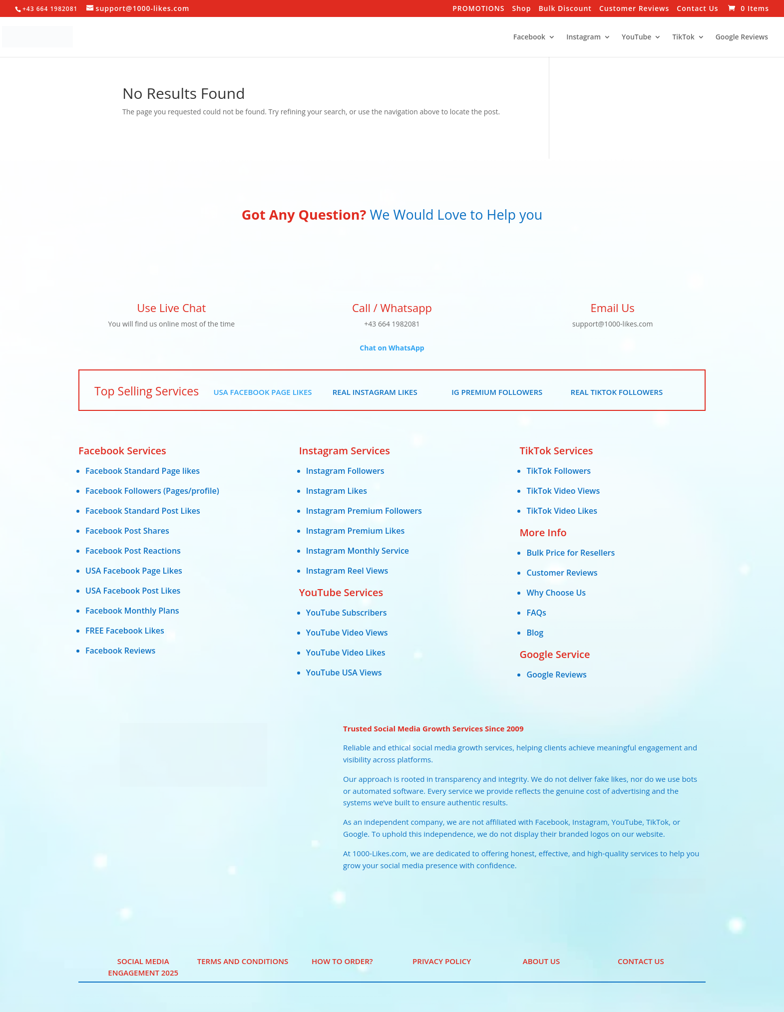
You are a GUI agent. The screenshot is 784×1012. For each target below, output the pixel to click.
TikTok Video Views (563, 490)
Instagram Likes (336, 490)
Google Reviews (742, 37)
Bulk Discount (564, 9)
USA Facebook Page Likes (262, 392)
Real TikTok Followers (617, 392)
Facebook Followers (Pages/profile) (152, 490)
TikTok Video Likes (561, 510)
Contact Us (697, 9)
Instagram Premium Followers (364, 510)
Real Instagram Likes (375, 392)
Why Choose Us (556, 592)
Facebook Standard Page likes (142, 470)
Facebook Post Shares (127, 530)
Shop (521, 9)
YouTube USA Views (344, 672)
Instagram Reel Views (347, 570)
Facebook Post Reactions (133, 550)
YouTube (636, 37)
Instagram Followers (345, 470)
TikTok (683, 37)
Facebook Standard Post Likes (142, 510)
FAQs (536, 612)
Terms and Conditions (242, 961)
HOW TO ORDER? (342, 961)
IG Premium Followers (496, 392)
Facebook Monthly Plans (132, 610)
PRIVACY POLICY (441, 961)
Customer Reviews (634, 9)
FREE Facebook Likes (124, 630)
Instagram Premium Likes (355, 530)
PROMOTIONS (478, 9)
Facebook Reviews (120, 650)
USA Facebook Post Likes (132, 590)
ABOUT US (541, 961)
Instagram (583, 37)
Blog (534, 632)
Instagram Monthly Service (357, 550)
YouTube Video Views (347, 632)
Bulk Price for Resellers (570, 552)
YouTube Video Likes (346, 652)
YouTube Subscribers (346, 612)
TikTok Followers (558, 470)
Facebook (529, 37)
